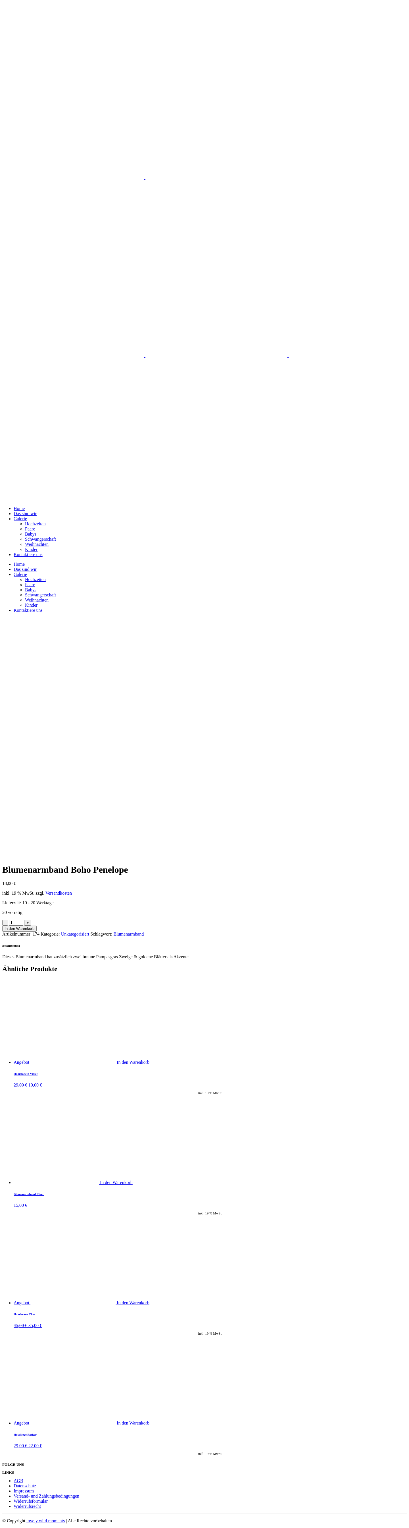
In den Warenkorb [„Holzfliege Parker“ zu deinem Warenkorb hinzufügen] (133, 1423)
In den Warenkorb (19, 928)
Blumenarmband (128, 934)
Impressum (24, 1490)
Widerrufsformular (31, 1501)
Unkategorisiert (75, 934)
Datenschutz (25, 1485)
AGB (18, 1480)
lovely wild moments (45, 1520)
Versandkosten (58, 893)
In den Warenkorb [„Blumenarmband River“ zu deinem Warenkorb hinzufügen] (116, 1182)
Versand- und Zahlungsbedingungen (46, 1496)
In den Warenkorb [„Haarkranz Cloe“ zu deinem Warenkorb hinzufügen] (133, 1302)
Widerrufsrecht (27, 1506)
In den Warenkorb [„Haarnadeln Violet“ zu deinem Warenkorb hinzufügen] (133, 1062)
